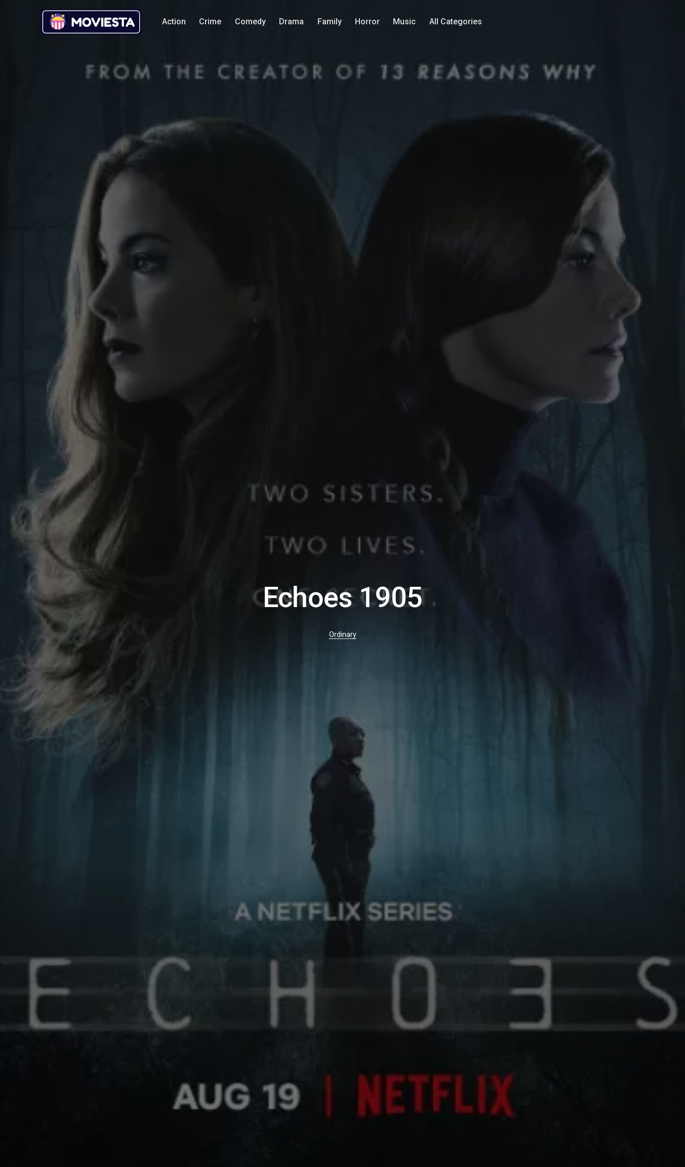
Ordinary (342, 634)
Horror (367, 21)
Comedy (250, 21)
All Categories (455, 21)
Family (329, 21)
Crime (210, 21)
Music (404, 21)
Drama (291, 21)
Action (174, 21)
